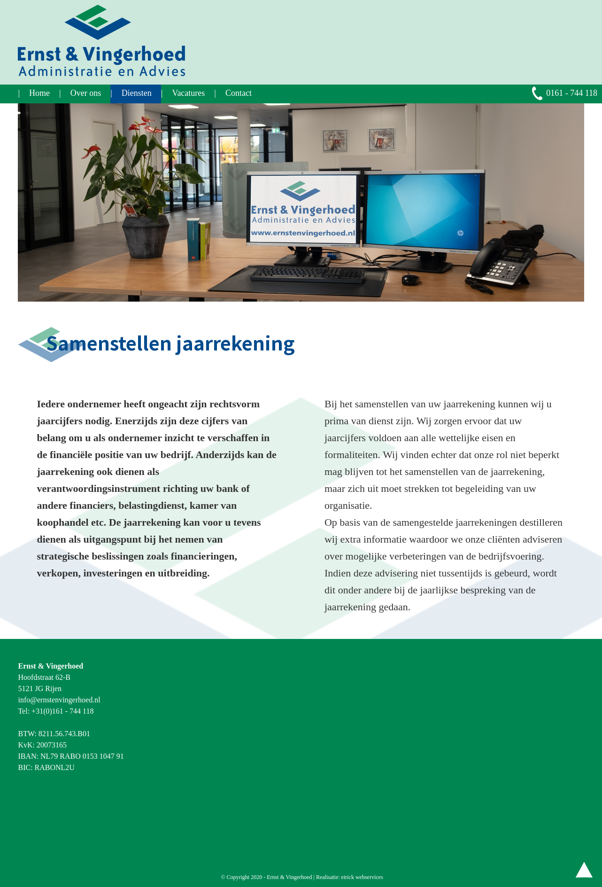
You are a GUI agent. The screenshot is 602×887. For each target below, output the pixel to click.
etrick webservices (362, 877)
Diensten (137, 93)
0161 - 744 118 (571, 93)
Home (39, 93)
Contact (238, 93)
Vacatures (188, 93)
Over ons (85, 93)
